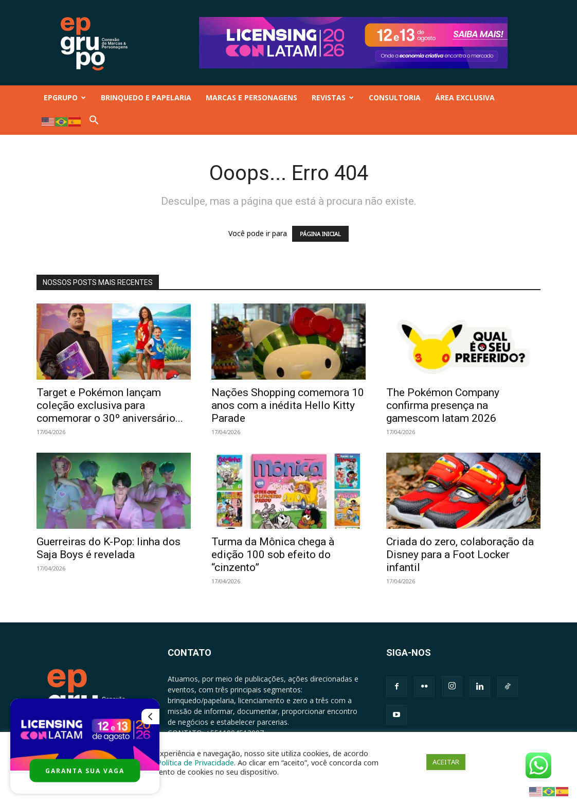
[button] (94, 122)
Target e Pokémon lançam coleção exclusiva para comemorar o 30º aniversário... (110, 405)
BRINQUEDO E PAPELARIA (146, 97)
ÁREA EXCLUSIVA (465, 97)
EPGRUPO (65, 97)
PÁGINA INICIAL (320, 234)
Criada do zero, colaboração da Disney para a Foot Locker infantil (460, 554)
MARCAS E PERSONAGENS (251, 97)
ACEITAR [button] (445, 761)
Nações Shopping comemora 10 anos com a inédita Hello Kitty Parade (287, 405)
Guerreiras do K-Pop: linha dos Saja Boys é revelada (109, 548)
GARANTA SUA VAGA (84, 770)
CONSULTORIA (395, 97)
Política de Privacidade (195, 762)
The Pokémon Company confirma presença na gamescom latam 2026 (442, 405)
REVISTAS (333, 97)
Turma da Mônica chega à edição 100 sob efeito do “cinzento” (272, 554)
